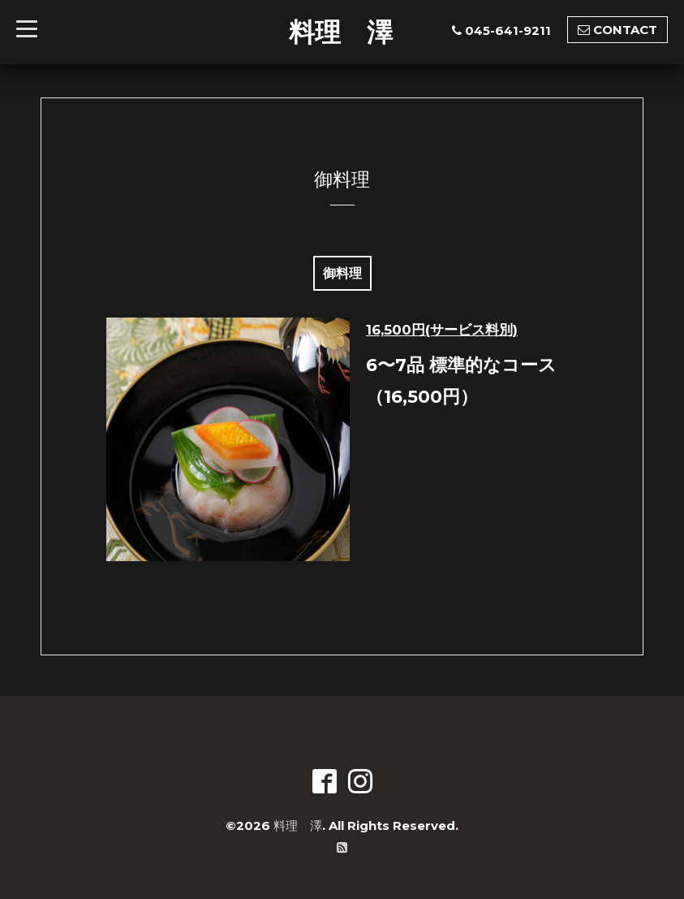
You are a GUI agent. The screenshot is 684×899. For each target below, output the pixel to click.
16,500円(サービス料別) (442, 330)
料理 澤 (341, 31)
